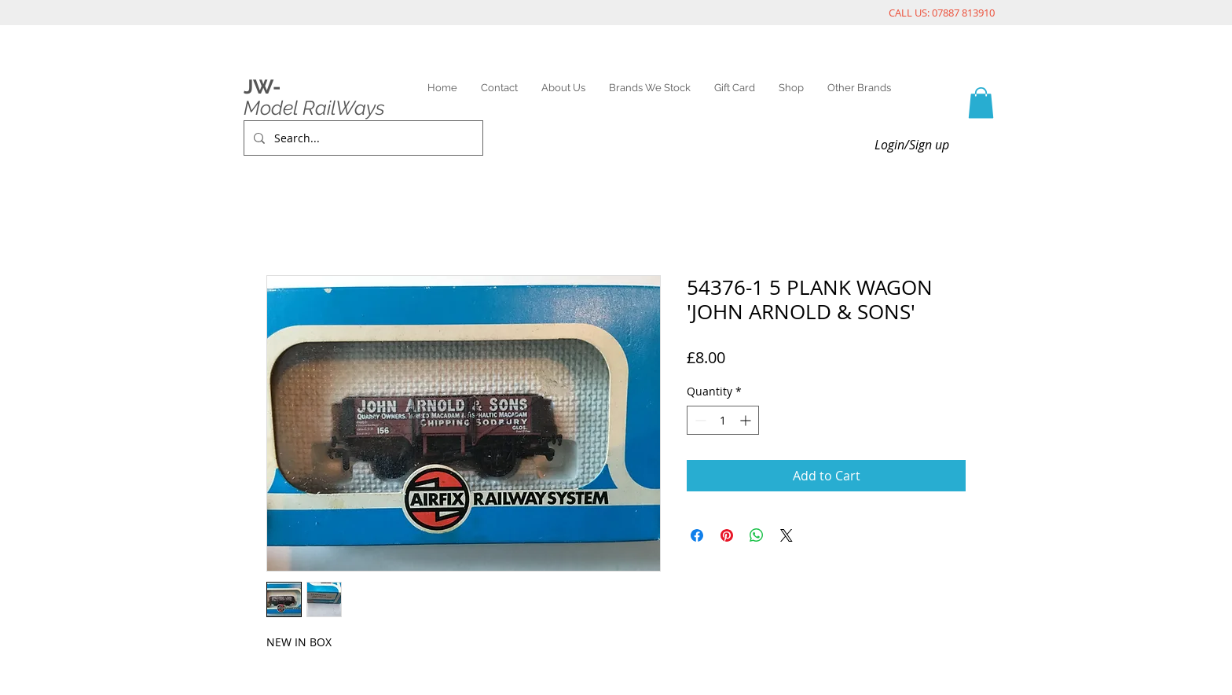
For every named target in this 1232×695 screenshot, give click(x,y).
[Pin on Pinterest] (726, 535)
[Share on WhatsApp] (756, 535)
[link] (981, 102)
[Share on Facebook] (697, 535)
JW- (262, 86)
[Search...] (361, 138)
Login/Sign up (911, 144)
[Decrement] (699, 420)
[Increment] (747, 420)
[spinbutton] (723, 420)
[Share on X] (786, 535)
